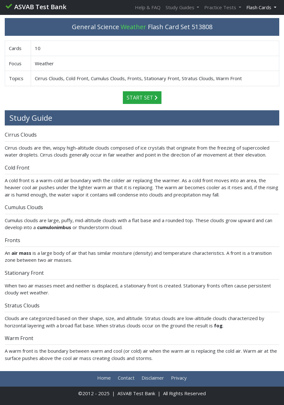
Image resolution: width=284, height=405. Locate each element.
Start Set (142, 97)
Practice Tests (220, 7)
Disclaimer (153, 378)
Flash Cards (259, 7)
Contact (126, 378)
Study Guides (181, 7)
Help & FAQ (148, 7)
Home (104, 378)
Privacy (179, 378)
